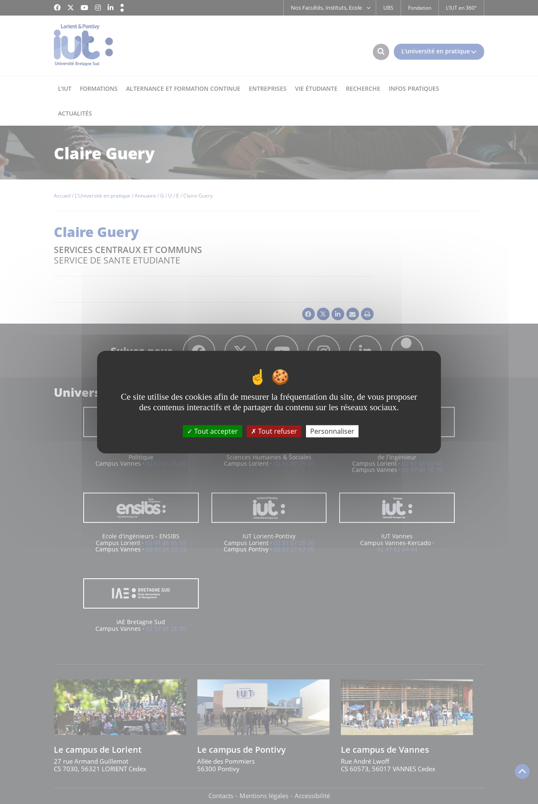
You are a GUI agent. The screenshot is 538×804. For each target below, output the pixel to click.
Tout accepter (212, 431)
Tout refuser (274, 431)
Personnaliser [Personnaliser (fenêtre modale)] (332, 431)
